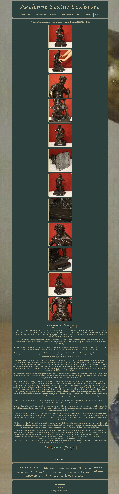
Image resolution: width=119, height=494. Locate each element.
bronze (69, 475)
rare (46, 468)
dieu (64, 472)
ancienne (31, 475)
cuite (59, 472)
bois (21, 467)
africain (73, 468)
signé (80, 467)
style (26, 472)
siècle (61, 476)
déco (86, 468)
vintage (54, 472)
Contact (60, 487)
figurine (68, 468)
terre (41, 476)
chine (35, 467)
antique (53, 468)
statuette (20, 472)
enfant (48, 472)
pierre (92, 476)
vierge (56, 476)
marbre (61, 468)
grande (41, 472)
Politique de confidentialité (60, 491)
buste (28, 467)
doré (78, 472)
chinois (86, 476)
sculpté (88, 472)
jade (82, 472)
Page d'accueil (60, 484)
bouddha (79, 476)
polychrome (71, 472)
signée (90, 468)
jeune (41, 468)
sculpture (97, 471)
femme (98, 467)
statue (48, 475)
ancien (34, 471)
